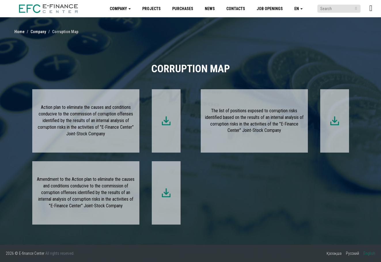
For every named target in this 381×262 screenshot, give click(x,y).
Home (19, 31)
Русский (352, 253)
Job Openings (270, 8)
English (369, 253)
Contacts (235, 8)
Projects (151, 8)
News (210, 8)
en (298, 8)
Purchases (182, 8)
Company (120, 8)
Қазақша (334, 253)
